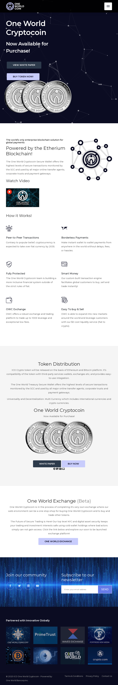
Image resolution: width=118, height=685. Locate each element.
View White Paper (24, 65)
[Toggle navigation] (108, 6)
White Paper (47, 463)
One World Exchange (58, 541)
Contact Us (107, 676)
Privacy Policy (92, 676)
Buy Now (73, 463)
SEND (104, 589)
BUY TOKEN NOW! (23, 76)
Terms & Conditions (74, 676)
